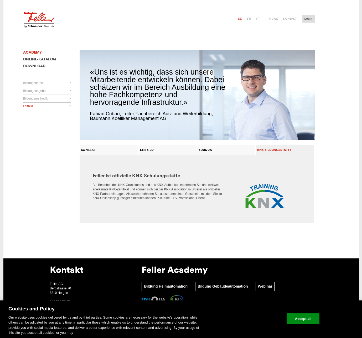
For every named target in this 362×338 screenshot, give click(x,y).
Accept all (303, 319)
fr (249, 18)
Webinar (265, 286)
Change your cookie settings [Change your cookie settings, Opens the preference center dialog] (258, 319)
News (273, 18)
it (257, 18)
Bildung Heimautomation (166, 286)
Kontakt (290, 18)
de (240, 18)
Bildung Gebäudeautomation (223, 286)
